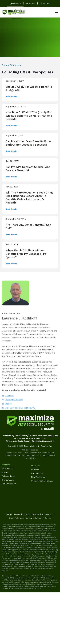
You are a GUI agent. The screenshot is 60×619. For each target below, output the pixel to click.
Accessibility (47, 516)
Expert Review (37, 476)
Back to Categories (11, 65)
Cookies (26, 516)
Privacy (17, 516)
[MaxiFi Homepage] (9, 12)
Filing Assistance (38, 479)
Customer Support (34, 520)
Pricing (5, 474)
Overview (35, 472)
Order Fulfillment (16, 520)
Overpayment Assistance (42, 483)
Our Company (8, 481)
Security (35, 516)
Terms (9, 516)
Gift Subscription (9, 485)
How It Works (8, 470)
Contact (47, 520)
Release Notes (8, 478)
